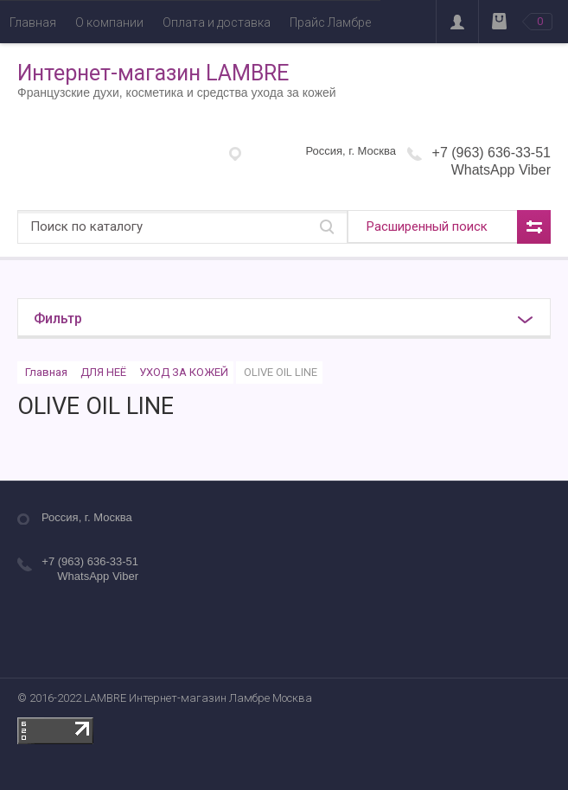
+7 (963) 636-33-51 (491, 152)
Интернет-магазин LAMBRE (153, 73)
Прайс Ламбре (330, 22)
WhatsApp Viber (501, 169)
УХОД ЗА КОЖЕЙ (183, 372)
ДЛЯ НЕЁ (103, 372)
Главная (33, 22)
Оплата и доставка (217, 22)
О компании (109, 22)
